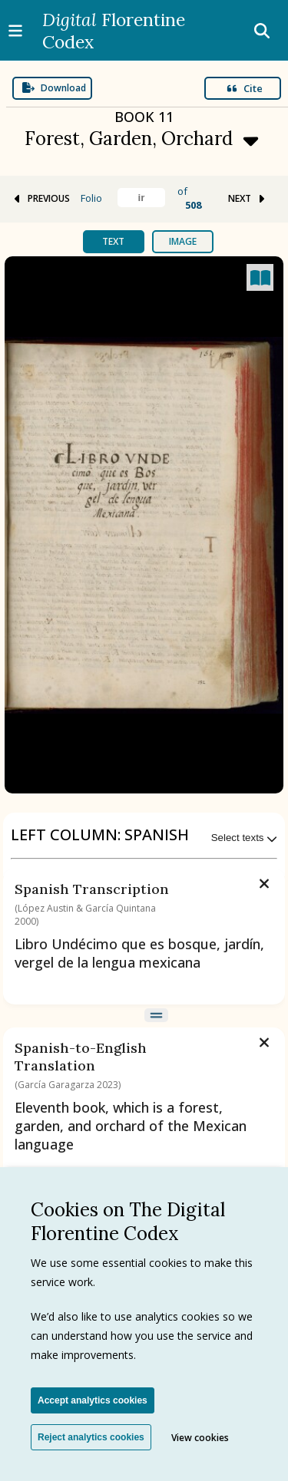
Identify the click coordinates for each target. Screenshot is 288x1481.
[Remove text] (264, 881)
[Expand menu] (144, 137)
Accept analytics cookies (92, 1400)
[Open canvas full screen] (260, 277)
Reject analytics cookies (91, 1437)
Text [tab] (113, 241)
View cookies (200, 1437)
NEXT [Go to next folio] (247, 198)
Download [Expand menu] (54, 87)
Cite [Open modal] (245, 88)
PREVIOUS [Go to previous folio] (41, 198)
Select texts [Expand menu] (244, 837)
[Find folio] (141, 197)
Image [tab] (183, 241)
